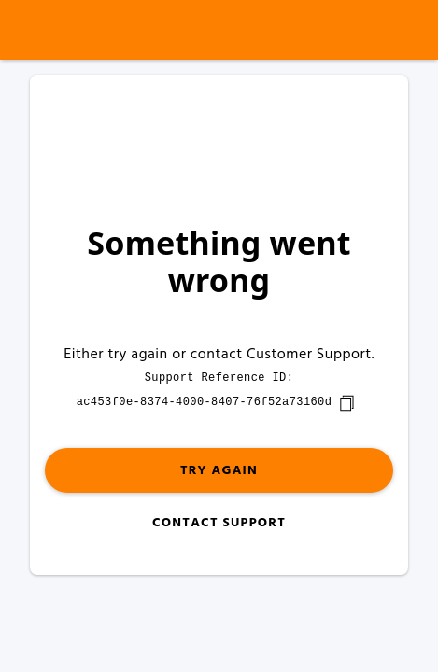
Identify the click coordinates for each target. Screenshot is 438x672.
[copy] (346, 403)
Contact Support (219, 523)
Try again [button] (219, 471)
